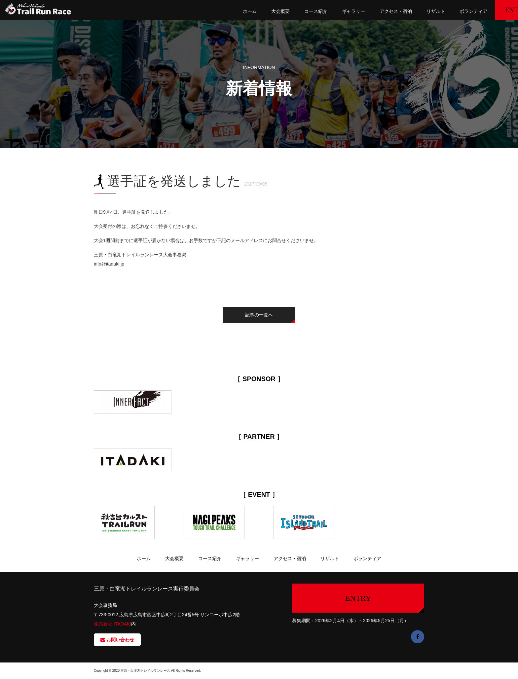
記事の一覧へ (259, 314)
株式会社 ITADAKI (112, 623)
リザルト (414, 11)
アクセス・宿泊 (374, 11)
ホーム (229, 11)
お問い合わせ (117, 639)
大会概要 (259, 11)
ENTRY (495, 10)
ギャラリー (332, 11)
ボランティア (452, 11)
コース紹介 (294, 11)
